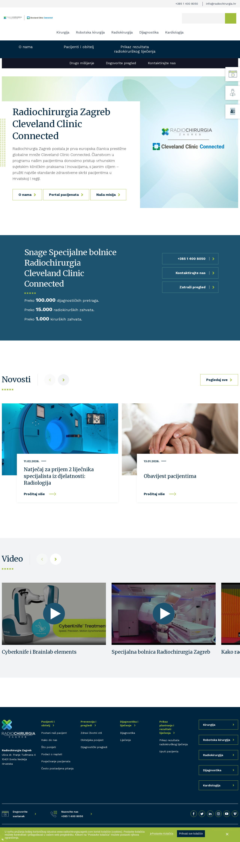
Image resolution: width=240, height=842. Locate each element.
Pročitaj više (34, 494)
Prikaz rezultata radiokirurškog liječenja (134, 49)
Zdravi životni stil (91, 732)
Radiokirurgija (122, 32)
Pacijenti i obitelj (79, 47)
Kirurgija (62, 32)
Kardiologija (174, 32)
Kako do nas (49, 739)
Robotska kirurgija (90, 32)
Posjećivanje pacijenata (55, 761)
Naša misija (106, 195)
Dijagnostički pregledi (94, 747)
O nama (26, 47)
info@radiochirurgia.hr (221, 3)
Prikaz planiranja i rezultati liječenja (166, 727)
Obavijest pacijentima (170, 476)
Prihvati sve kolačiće (191, 833)
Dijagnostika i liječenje (129, 723)
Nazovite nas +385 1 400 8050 (72, 814)
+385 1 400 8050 (187, 3)
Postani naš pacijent (54, 732)
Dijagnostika (149, 32)
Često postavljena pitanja (57, 768)
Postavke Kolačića (162, 833)
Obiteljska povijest (92, 739)
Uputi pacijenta (168, 751)
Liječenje (125, 739)
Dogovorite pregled (121, 63)
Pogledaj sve (217, 380)
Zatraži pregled (192, 287)
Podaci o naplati (51, 754)
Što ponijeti (48, 747)
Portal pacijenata (64, 195)
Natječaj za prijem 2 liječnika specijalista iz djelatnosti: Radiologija (59, 476)
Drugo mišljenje (82, 63)
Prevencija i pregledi (88, 723)
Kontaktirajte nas (162, 63)
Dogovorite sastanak (20, 814)
